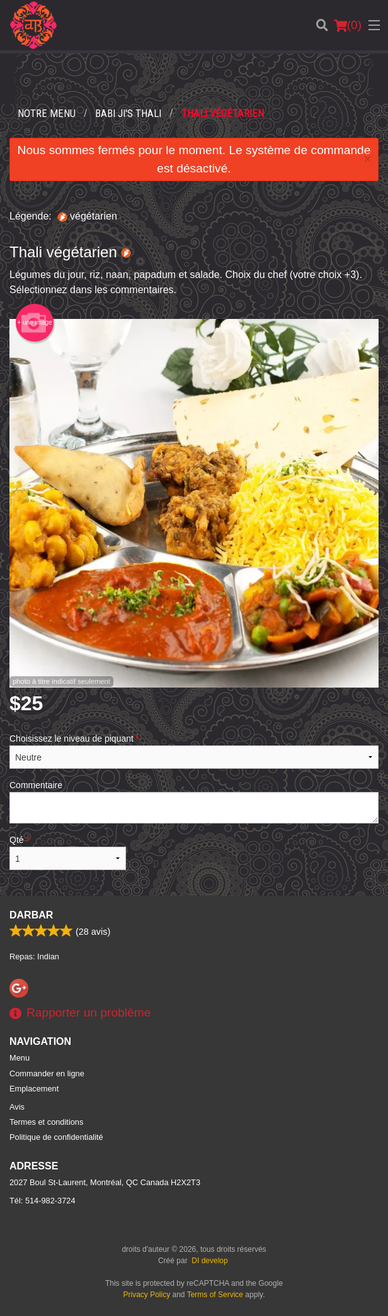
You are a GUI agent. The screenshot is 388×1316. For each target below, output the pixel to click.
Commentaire (194, 801)
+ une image (34, 323)
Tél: (42, 1200)
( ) (348, 25)
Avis (17, 1107)
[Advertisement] (194, 78)
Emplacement (34, 1088)
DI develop (209, 1260)
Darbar (31, 915)
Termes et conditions (46, 1122)
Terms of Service (215, 1294)
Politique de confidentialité (56, 1137)
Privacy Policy (147, 1294)
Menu (19, 1057)
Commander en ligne (46, 1073)
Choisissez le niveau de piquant (194, 751)
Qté (67, 852)
